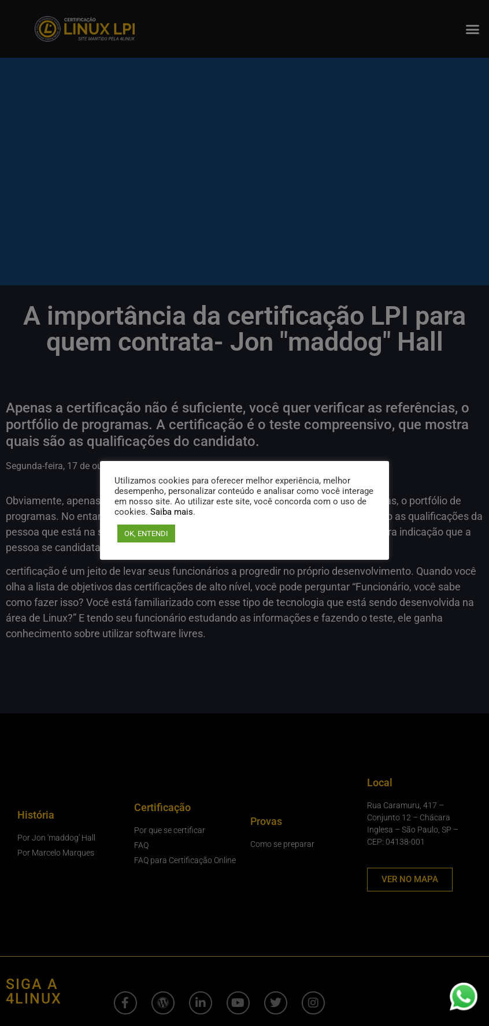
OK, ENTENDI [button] (146, 533)
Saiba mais (171, 512)
